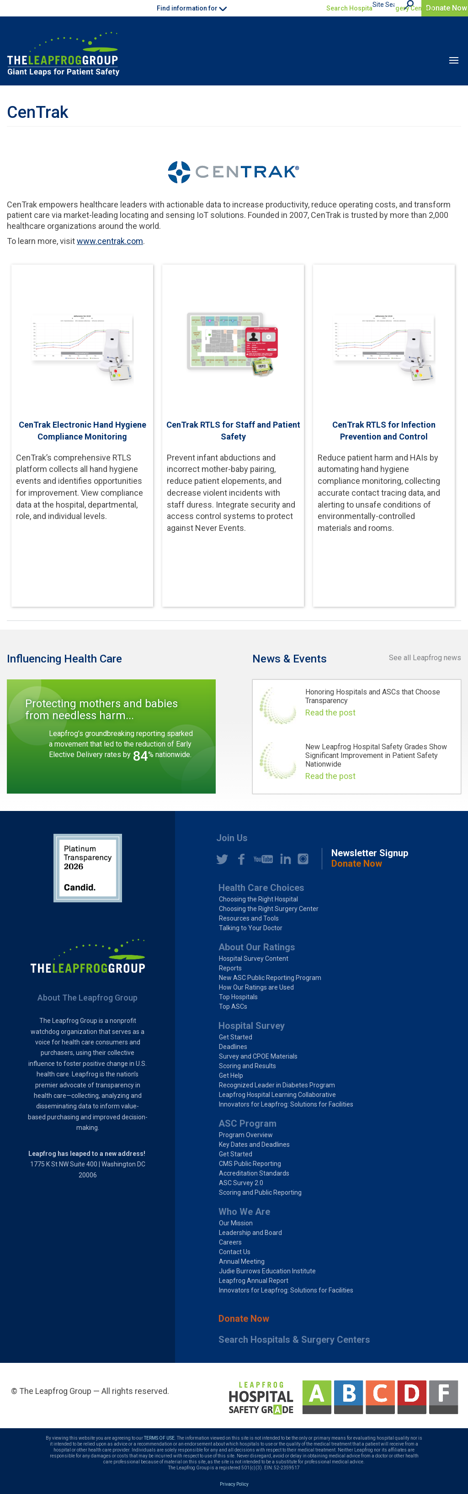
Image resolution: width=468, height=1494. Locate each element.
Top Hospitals (238, 997)
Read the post (330, 712)
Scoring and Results (247, 1066)
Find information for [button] (192, 8)
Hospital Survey (251, 1025)
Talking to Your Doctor (250, 928)
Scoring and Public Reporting (260, 1192)
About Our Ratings (256, 947)
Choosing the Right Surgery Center (269, 908)
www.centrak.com (110, 241)
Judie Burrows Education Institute (267, 1271)
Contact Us (234, 1252)
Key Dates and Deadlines (254, 1144)
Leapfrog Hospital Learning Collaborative (277, 1094)
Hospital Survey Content (253, 958)
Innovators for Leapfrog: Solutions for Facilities (286, 1104)
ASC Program (247, 1123)
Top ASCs (233, 1006)
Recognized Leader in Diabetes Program (277, 1085)
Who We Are (244, 1211)
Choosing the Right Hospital (258, 899)
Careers (230, 1242)
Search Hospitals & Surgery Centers (380, 8)
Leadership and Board (250, 1232)
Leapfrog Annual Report (253, 1280)
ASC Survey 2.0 (241, 1183)
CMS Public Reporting (250, 1163)
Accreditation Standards (254, 1173)
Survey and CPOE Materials (258, 1056)
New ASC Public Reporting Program (270, 977)
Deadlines (233, 1046)
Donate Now (446, 8)
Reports (230, 968)
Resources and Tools (249, 918)
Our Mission (236, 1223)
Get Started (235, 1037)
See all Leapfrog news (425, 657)
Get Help (231, 1075)
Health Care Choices (261, 887)
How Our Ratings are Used (256, 987)
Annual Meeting (242, 1261)
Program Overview (246, 1135)
